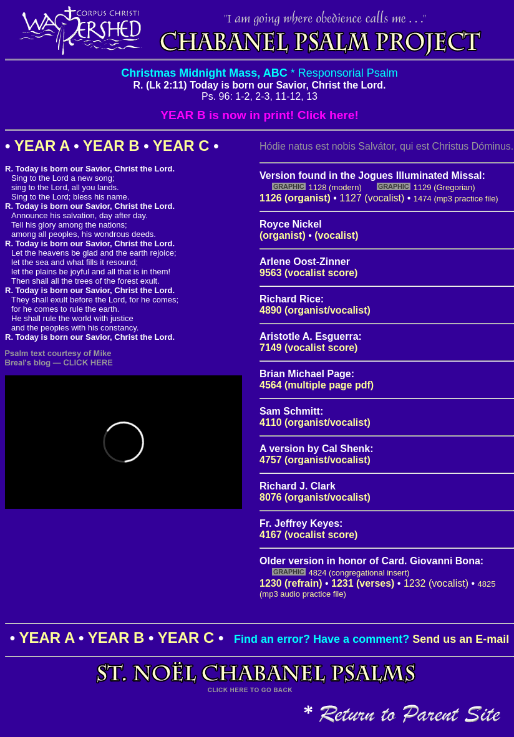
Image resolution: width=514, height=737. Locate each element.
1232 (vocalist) (436, 583)
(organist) (282, 235)
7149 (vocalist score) (308, 347)
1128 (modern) (334, 187)
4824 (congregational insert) (358, 572)
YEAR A (42, 145)
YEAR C (181, 145)
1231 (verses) (362, 583)
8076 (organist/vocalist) (315, 497)
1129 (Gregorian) (444, 187)
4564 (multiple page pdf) (316, 385)
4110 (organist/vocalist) (315, 422)
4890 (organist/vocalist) (315, 310)
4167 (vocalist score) (308, 534)
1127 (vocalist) (371, 198)
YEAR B (111, 145)
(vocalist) (336, 235)
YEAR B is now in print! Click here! (259, 115)
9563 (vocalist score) (308, 272)
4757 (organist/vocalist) (315, 460)
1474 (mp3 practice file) (456, 198)
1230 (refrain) (290, 583)
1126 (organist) (295, 198)
